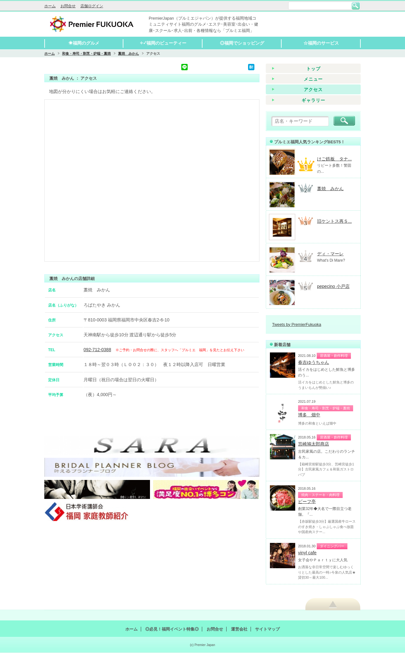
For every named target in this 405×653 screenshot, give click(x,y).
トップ (313, 68)
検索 (356, 5)
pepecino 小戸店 (333, 286)
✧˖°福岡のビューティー (163, 43)
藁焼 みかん (128, 53)
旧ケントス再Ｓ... (334, 221)
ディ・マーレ (330, 253)
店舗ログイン (91, 6)
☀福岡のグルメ (83, 43)
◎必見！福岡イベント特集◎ (172, 629)
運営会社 (239, 629)
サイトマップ (267, 629)
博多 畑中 (309, 414)
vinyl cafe (307, 552)
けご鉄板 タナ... (334, 158)
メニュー (313, 79)
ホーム (50, 6)
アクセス (313, 89)
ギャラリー (313, 100)
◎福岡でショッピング (242, 43)
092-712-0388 (97, 349)
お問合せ (68, 6)
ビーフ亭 (307, 501)
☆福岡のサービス (321, 43)
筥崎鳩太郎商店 (313, 443)
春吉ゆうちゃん (313, 362)
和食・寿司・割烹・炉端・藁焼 (86, 53)
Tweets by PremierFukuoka (296, 324)
